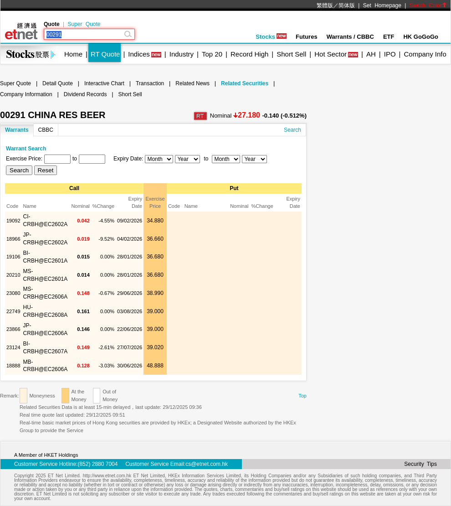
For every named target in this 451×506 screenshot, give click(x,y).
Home (73, 54)
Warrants (17, 130)
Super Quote (83, 24)
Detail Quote (57, 83)
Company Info (425, 54)
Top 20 (212, 54)
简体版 (346, 5)
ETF (389, 36)
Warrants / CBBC (350, 36)
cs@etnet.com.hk (206, 464)
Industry (181, 54)
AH (371, 54)
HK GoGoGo (420, 36)
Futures (307, 36)
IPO (390, 54)
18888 (13, 365)
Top (302, 395)
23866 (13, 329)
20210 (13, 275)
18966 (13, 239)
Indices (139, 54)
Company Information (26, 94)
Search (292, 130)
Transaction (150, 83)
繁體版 (325, 5)
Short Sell (291, 54)
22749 (13, 311)
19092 (13, 220)
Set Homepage (382, 5)
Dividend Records (85, 94)
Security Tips (420, 464)
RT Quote (105, 54)
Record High (249, 54)
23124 (13, 347)
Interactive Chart (104, 83)
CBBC (45, 130)
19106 (13, 256)
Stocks (271, 36)
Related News (192, 83)
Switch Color (428, 5)
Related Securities (244, 83)
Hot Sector (330, 54)
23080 (13, 293)
